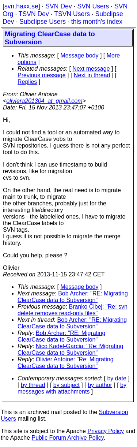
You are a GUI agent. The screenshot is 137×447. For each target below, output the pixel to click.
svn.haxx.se (21, 6)
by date (116, 378)
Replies (27, 82)
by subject (66, 385)
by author (100, 385)
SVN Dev (58, 6)
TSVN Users (72, 14)
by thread (33, 385)
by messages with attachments (72, 388)
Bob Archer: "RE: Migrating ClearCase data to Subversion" (73, 296)
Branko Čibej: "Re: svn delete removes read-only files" (73, 309)
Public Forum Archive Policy (68, 438)
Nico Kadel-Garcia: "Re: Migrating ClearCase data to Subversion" (70, 349)
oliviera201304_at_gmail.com (44, 101)
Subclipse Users (42, 21)
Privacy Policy (105, 431)
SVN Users (93, 6)
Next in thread (92, 75)
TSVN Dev (34, 14)
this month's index (96, 21)
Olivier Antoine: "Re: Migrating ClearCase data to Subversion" (66, 362)
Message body (79, 55)
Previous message (42, 75)
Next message (91, 69)
